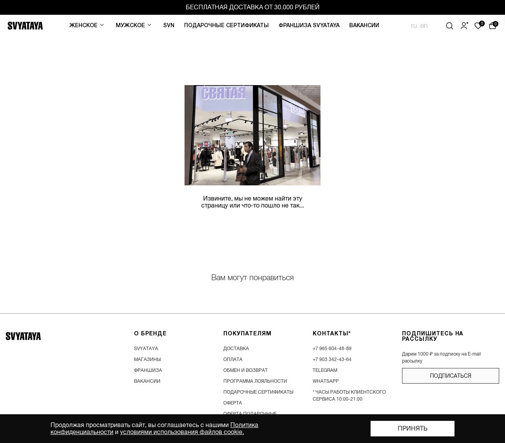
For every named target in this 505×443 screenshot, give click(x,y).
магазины (147, 359)
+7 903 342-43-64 (332, 359)
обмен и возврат (245, 370)
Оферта (232, 403)
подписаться (450, 376)
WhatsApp (326, 381)
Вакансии (364, 25)
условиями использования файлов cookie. (182, 432)
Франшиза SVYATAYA (309, 25)
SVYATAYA (146, 348)
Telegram (325, 370)
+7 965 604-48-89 (332, 348)
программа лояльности (255, 381)
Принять (412, 428)
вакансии (147, 381)
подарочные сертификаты (258, 392)
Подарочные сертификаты (226, 25)
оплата (232, 359)
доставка (236, 348)
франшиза (148, 370)
